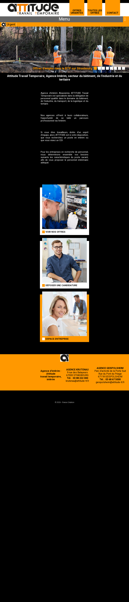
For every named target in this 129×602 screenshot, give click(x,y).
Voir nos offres (55, 232)
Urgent (11, 24)
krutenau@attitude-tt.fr (77, 380)
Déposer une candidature (61, 285)
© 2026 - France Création (64, 402)
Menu (64, 19)
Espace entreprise (57, 339)
